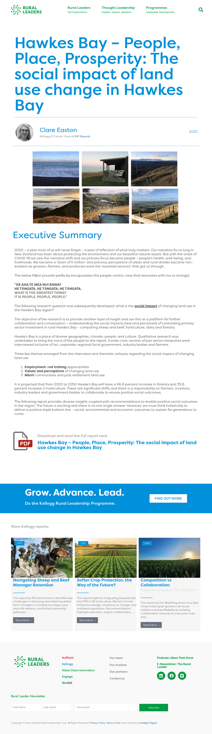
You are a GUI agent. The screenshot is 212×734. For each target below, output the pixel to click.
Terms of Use (113, 722)
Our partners (118, 671)
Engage (67, 676)
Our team (116, 658)
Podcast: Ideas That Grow (175, 658)
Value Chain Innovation (78, 670)
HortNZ (67, 683)
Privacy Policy (97, 722)
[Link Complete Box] (42, 584)
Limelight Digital (148, 722)
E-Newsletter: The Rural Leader (174, 665)
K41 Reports (82, 136)
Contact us (117, 678)
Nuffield (67, 658)
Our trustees (118, 665)
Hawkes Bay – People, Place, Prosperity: (117, 445)
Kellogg (67, 664)
